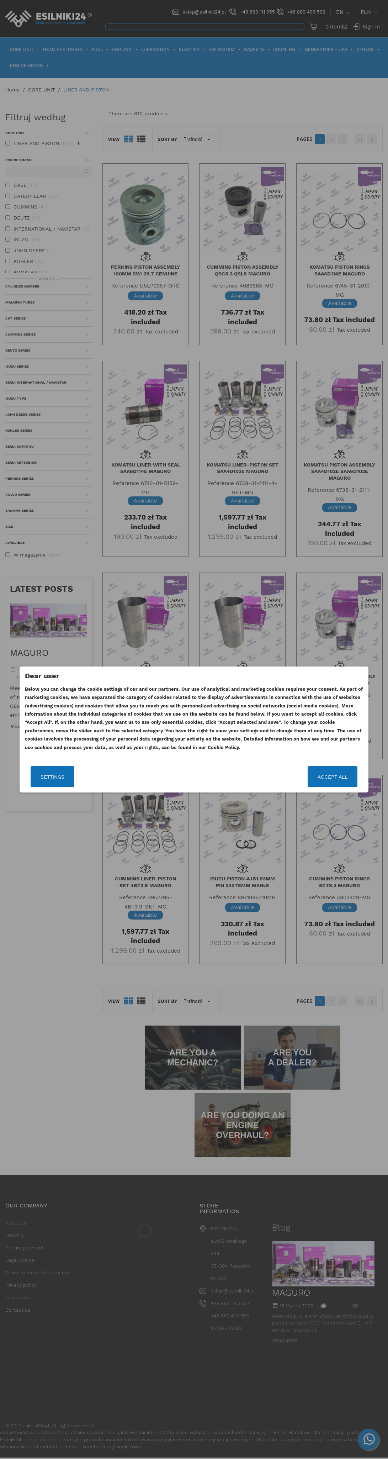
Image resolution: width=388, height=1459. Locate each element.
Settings (53, 777)
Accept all (332, 777)
